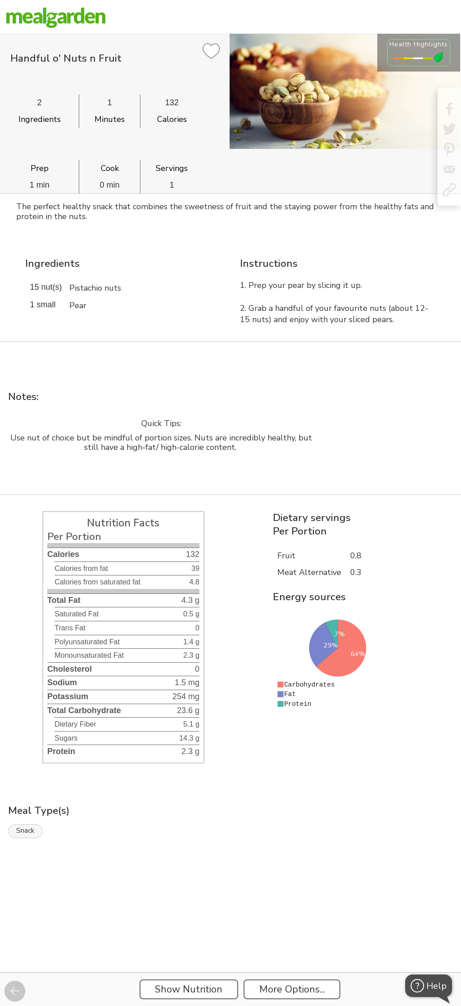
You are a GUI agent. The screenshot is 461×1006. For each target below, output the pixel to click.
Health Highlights (418, 44)
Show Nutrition (188, 989)
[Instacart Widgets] (230, 941)
